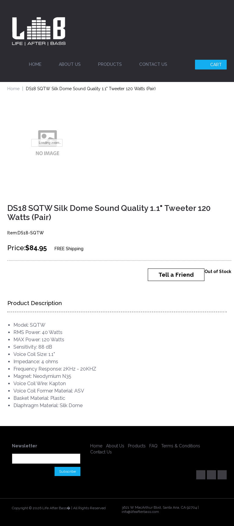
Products (110, 64)
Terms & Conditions (180, 445)
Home (35, 64)
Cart (211, 64)
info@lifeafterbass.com (140, 512)
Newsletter (24, 445)
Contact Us (153, 64)
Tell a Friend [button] (176, 274)
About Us (70, 64)
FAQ (153, 445)
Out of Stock (217, 271)
